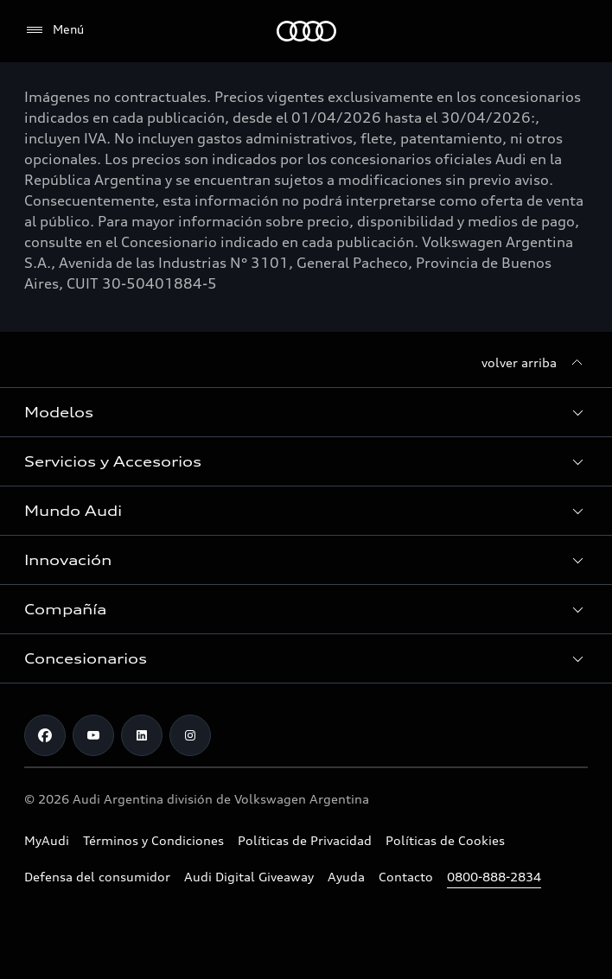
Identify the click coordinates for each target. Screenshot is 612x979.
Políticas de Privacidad (305, 840)
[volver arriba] (534, 363)
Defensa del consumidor (97, 876)
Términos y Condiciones (153, 840)
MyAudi (46, 840)
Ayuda (346, 876)
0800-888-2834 (494, 876)
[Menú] (54, 30)
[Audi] (306, 31)
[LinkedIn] (142, 735)
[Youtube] (93, 735)
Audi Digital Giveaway (249, 876)
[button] (306, 412)
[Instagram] (190, 735)
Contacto (406, 876)
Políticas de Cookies (445, 840)
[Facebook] (45, 735)
